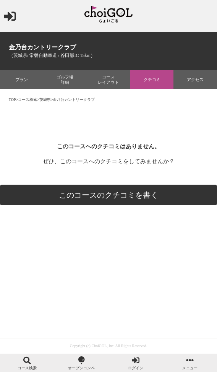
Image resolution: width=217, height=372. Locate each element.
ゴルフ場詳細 (65, 79)
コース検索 (27, 99)
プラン (21, 79)
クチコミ (152, 79)
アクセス (195, 79)
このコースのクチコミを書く (108, 195)
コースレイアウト (108, 79)
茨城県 (45, 99)
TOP (12, 99)
